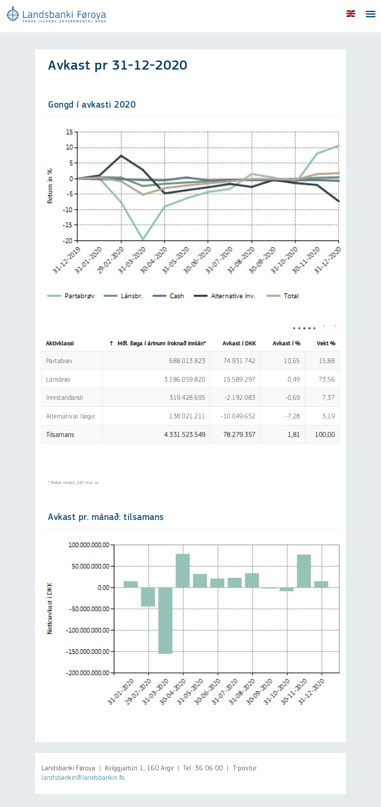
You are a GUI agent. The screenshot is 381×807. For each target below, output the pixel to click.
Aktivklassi (62, 344)
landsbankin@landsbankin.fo (82, 778)
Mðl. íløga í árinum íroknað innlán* (156, 343)
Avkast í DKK (235, 343)
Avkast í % (282, 343)
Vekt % (322, 343)
